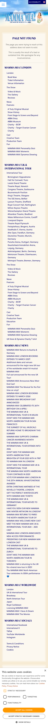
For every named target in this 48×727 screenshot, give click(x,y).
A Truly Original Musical (18, 109)
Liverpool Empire (15, 220)
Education (11, 321)
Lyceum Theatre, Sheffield (19, 202)
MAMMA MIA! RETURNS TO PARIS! (22, 514)
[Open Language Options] (44, 2)
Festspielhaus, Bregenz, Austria (21, 226)
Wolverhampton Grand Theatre (22, 211)
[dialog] (24, 697)
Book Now (12, 77)
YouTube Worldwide (16, 634)
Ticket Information (16, 80)
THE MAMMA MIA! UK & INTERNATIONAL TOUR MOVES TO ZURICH (22, 548)
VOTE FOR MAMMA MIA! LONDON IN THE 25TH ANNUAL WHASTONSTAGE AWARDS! (24, 480)
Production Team (14, 141)
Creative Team (13, 138)
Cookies (10, 650)
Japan (9, 602)
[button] (24, 722)
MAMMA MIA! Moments (18, 151)
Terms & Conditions (15, 643)
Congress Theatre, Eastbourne (21, 189)
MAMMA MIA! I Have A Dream (20, 611)
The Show (11, 87)
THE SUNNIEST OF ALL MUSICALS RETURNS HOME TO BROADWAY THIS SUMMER (23, 430)
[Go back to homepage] (24, 17)
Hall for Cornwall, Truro (18, 180)
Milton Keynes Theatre (18, 208)
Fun (8, 144)
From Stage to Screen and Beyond (23, 115)
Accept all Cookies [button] (23, 710)
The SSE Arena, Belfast (17, 199)
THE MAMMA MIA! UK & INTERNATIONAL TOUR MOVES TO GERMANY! (22, 502)
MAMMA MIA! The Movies (18, 614)
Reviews (11, 98)
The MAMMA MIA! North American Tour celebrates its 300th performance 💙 (23, 573)
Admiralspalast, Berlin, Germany (22, 251)
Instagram (11, 637)
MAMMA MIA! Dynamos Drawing (22, 154)
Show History (13, 112)
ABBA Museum (14, 121)
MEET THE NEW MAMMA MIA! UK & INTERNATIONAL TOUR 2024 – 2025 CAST (23, 527)
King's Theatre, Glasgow (18, 195)
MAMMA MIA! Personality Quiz (21, 148)
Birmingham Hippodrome (19, 177)
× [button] (45, 671)
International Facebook (17, 625)
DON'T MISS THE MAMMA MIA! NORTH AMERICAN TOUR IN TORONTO (21, 558)
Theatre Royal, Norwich (18, 186)
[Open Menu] (3, 4)
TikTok (9, 631)
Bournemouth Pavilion (17, 192)
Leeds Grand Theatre (17, 183)
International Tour (14, 173)
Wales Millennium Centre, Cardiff (22, 217)
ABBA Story (13, 118)
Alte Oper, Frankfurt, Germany (21, 233)
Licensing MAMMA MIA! (17, 608)
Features (10, 105)
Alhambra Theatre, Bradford (20, 214)
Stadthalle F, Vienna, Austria (20, 230)
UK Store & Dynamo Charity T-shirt (22, 339)
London (10, 73)
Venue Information (16, 83)
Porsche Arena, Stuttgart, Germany (23, 242)
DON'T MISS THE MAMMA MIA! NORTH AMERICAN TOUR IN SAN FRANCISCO (21, 421)
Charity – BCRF (14, 124)
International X (13, 628)
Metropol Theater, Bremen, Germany (24, 260)
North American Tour (16, 599)
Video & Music (14, 91)
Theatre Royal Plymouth (18, 223)
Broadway (11, 595)
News (9, 102)
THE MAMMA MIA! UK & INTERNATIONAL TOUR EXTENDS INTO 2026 (24, 446)
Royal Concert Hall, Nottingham (22, 205)
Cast (8, 135)
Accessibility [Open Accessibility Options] (35, 2)
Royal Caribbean (14, 605)
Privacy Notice (13, 647)
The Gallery (13, 95)
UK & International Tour (17, 592)
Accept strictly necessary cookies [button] (24, 716)
